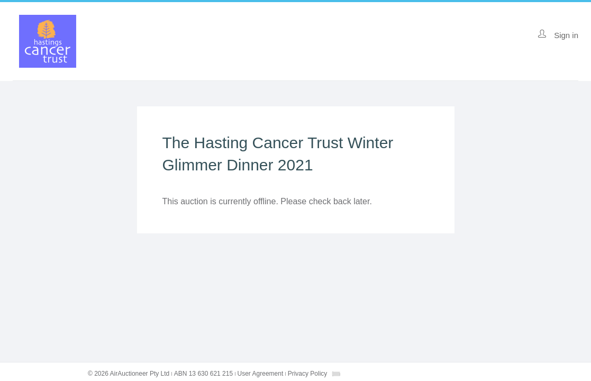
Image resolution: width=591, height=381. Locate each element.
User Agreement (261, 373)
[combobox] (336, 374)
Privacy (308, 373)
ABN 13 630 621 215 (203, 373)
